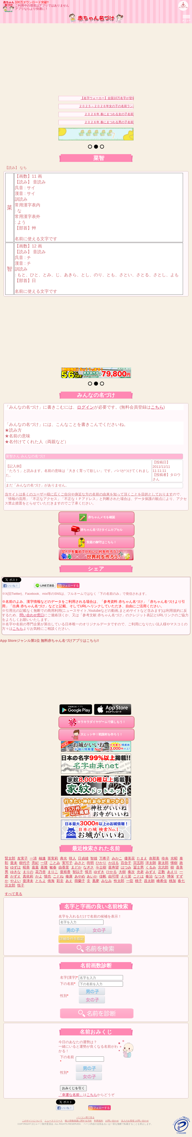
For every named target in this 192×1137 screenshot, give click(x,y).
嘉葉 (35, 867)
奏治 (149, 876)
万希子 (104, 858)
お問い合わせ (112, 1120)
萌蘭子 (79, 881)
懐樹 (174, 863)
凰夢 (95, 881)
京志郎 (163, 867)
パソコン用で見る (85, 1117)
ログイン (85, 407)
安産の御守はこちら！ (96, 542)
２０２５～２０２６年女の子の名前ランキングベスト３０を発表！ (128, 106)
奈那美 (154, 858)
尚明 (90, 863)
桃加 (172, 881)
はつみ (126, 867)
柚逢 (42, 858)
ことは (138, 876)
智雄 (93, 858)
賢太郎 (10, 858)
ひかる (111, 872)
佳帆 (102, 876)
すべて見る (13, 894)
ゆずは (15, 867)
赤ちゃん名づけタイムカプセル (96, 529)
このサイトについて (32, 1120)
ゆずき (99, 872)
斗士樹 (101, 867)
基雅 (44, 867)
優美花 (129, 858)
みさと (79, 863)
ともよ (40, 881)
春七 (181, 881)
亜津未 (28, 881)
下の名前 (67, 984)
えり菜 (126, 876)
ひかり (101, 863)
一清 (33, 858)
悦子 (20, 885)
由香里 (63, 867)
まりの (28, 872)
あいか (92, 876)
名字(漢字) (68, 977)
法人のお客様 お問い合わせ (135, 1120)
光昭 (174, 858)
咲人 (72, 858)
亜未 (13, 863)
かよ (38, 876)
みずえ (151, 872)
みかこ (117, 858)
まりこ (53, 872)
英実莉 (53, 858)
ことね (58, 876)
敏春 (53, 867)
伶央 (165, 858)
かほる (113, 863)
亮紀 (35, 863)
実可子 (67, 863)
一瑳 (44, 863)
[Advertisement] (96, 58)
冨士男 (138, 867)
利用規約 (98, 1120)
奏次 (131, 872)
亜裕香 (65, 872)
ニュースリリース (53, 1120)
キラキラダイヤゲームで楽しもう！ (97, 722)
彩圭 (60, 881)
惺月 (88, 872)
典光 (63, 858)
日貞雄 (83, 858)
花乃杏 (40, 872)
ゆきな (15, 872)
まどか (76, 867)
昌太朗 (149, 881)
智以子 (77, 872)
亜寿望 (113, 867)
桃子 (138, 881)
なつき (159, 876)
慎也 (47, 876)
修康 (69, 876)
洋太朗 (151, 863)
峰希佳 (161, 881)
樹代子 (24, 863)
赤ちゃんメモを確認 (96, 517)
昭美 (26, 867)
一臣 (129, 881)
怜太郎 (119, 881)
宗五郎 (138, 863)
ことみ (55, 863)
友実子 (22, 858)
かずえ (15, 876)
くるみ (151, 867)
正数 (161, 872)
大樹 (122, 872)
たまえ (142, 858)
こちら (157, 407)
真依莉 (28, 876)
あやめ (79, 876)
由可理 (113, 876)
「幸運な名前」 (70, 1095)
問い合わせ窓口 (32, 615)
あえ (69, 881)
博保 (170, 876)
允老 (140, 872)
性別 (63, 996)
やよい (15, 881)
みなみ (106, 881)
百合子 (126, 863)
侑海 (51, 881)
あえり (172, 872)
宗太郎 (10, 885)
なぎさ (88, 867)
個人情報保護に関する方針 (78, 1120)
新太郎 (163, 863)
